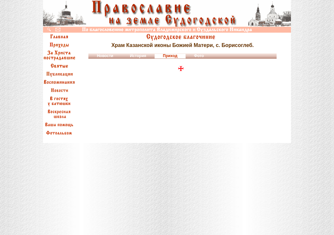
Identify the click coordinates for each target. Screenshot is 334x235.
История (138, 56)
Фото (199, 56)
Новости (105, 56)
